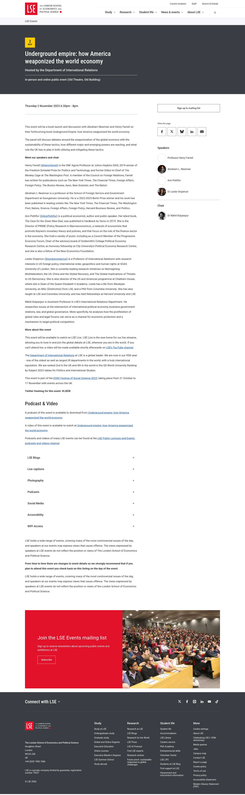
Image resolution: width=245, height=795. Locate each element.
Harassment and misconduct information (171, 774)
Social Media (81, 503)
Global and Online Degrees (107, 743)
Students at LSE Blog (170, 765)
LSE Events (31, 21)
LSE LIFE (164, 760)
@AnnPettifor (48, 216)
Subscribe (46, 659)
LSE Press (132, 743)
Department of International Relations (52, 355)
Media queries (200, 745)
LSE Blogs (81, 457)
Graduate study (101, 738)
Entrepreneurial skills (170, 752)
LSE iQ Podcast (134, 747)
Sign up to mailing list (189, 108)
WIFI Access (81, 526)
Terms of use (199, 772)
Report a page (200, 763)
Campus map (199, 754)
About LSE (195, 12)
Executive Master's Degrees (107, 756)
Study (110, 12)
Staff (194, 4)
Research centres (135, 756)
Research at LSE (135, 730)
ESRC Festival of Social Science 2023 (75, 378)
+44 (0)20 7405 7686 (35, 762)
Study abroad (100, 765)
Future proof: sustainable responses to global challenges (139, 763)
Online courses (101, 752)
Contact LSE (199, 758)
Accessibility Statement (204, 780)
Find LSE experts (135, 752)
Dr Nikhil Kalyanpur (178, 216)
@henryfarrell (49, 165)
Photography (81, 480)
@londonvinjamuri (56, 258)
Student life (148, 12)
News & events (172, 12)
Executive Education (104, 747)
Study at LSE (100, 730)
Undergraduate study (104, 734)
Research (127, 12)
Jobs (195, 750)
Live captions (81, 469)
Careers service (167, 743)
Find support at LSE (169, 769)
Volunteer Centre (168, 756)
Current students (178, 4)
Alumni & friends (210, 4)
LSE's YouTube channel (119, 347)
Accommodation (168, 734)
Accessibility (81, 514)
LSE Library (165, 738)
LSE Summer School (104, 760)
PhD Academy (167, 747)
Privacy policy (200, 776)
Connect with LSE (44, 702)
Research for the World (138, 738)
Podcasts (81, 492)
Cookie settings (200, 730)
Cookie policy (199, 767)
